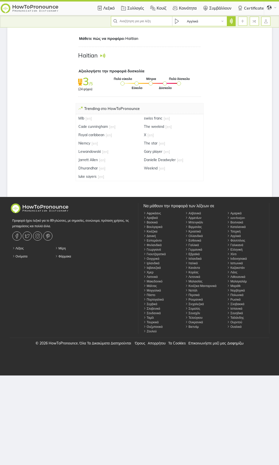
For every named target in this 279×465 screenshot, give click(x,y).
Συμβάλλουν (216, 8)
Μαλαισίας (193, 281)
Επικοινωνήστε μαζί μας (207, 343)
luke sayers (87, 176)
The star (151, 143)
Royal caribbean (91, 135)
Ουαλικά (234, 327)
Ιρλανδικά (151, 263)
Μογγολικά (152, 290)
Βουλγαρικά (152, 227)
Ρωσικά (233, 299)
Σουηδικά (235, 313)
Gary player (153, 151)
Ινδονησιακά (237, 258)
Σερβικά (150, 304)
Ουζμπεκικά (153, 327)
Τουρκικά (151, 322)
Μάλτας (150, 286)
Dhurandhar (88, 168)
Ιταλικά (191, 263)
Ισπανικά (234, 308)
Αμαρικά (234, 213)
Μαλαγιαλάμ (237, 281)
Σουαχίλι (192, 313)
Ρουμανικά (194, 299)
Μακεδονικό (153, 281)
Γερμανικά (193, 249)
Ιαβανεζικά (152, 268)
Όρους (140, 343)
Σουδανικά (152, 313)
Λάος (232, 272)
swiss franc (153, 118)
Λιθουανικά (236, 277)
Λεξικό (105, 8)
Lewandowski (89, 151)
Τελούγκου (194, 317)
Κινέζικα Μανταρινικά (200, 286)
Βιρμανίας (193, 227)
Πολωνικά (235, 295)
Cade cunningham (93, 126)
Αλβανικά (193, 213)
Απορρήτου (157, 343)
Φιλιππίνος (236, 240)
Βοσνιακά (235, 222)
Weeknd (151, 168)
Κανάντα (192, 268)
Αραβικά (150, 218)
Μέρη (60, 248)
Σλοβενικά (151, 308)
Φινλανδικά (152, 245)
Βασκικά (150, 222)
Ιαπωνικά (235, 263)
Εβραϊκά (192, 254)
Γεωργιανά (152, 249)
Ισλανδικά (193, 258)
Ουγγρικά (151, 258)
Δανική (149, 236)
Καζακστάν (236, 268)
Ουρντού (234, 322)
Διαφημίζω (235, 343)
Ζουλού (150, 331)
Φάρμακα (63, 256)
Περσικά (192, 295)
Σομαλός (192, 308)
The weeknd (154, 126)
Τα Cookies (177, 343)
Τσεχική (233, 231)
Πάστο (149, 295)
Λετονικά (192, 277)
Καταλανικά (236, 227)
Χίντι (231, 254)
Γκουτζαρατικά (154, 254)
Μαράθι (233, 286)
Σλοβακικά (235, 304)
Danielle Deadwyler (160, 160)
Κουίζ (157, 8)
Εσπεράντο (152, 240)
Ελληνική (234, 249)
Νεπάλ (191, 290)
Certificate (250, 8)
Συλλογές (132, 8)
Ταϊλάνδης (235, 317)
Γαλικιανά (235, 245)
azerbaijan (236, 218)
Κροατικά (193, 231)
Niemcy (84, 143)
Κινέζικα (150, 231)
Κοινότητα (184, 8)
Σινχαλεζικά (194, 304)
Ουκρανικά (194, 322)
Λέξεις (18, 248)
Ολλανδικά (194, 236)
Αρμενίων (193, 218)
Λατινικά (150, 277)
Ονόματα (19, 256)
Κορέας (191, 272)
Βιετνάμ (192, 327)
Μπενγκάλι (194, 222)
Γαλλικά (192, 245)
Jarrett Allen (88, 160)
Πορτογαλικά (153, 299)
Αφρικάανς (152, 213)
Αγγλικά (234, 236)
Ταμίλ (148, 317)
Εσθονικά (193, 240)
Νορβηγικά (236, 290)
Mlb (81, 118)
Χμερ (148, 272)
